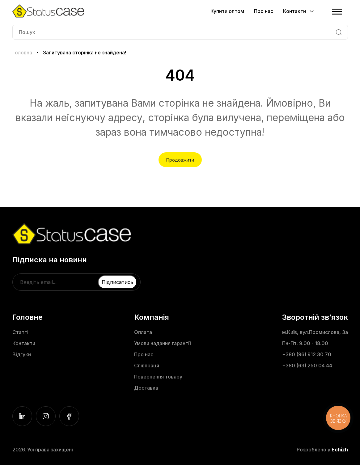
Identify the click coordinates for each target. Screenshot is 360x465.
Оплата (143, 332)
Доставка (146, 388)
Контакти (23, 343)
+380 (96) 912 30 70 (306, 354)
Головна (22, 52)
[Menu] (337, 11)
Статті (20, 332)
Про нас (263, 11)
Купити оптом (227, 11)
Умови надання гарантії (162, 343)
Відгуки (21, 354)
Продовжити (180, 160)
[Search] (339, 32)
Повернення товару (158, 377)
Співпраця (146, 365)
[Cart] (324, 11)
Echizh (340, 449)
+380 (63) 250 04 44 (307, 365)
